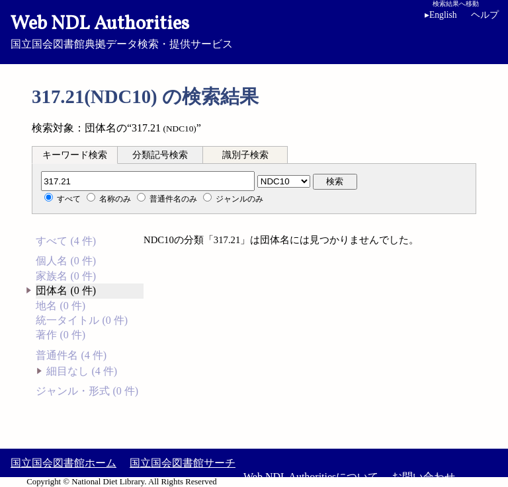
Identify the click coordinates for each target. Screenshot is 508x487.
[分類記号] (148, 181)
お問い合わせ (423, 476)
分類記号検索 (160, 155)
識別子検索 (245, 155)
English (441, 15)
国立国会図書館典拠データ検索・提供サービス (254, 30)
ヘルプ (485, 15)
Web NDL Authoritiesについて (310, 476)
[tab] (75, 154)
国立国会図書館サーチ (182, 462)
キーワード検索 (74, 155)
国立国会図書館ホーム (63, 462)
